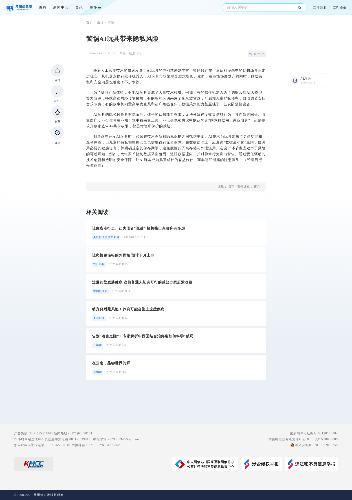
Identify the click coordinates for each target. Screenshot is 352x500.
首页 (42, 7)
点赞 (57, 80)
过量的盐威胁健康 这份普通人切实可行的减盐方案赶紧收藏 (142, 282)
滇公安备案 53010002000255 (316, 445)
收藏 (57, 121)
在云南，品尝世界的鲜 (111, 363)
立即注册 (320, 7)
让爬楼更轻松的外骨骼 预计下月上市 (123, 255)
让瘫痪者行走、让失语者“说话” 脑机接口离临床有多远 (138, 228)
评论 (58, 101)
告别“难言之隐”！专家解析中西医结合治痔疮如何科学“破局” (144, 336)
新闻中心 (60, 7)
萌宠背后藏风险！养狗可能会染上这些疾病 (128, 309)
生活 (100, 22)
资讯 (79, 7)
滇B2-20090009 (326, 439)
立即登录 (339, 7)
